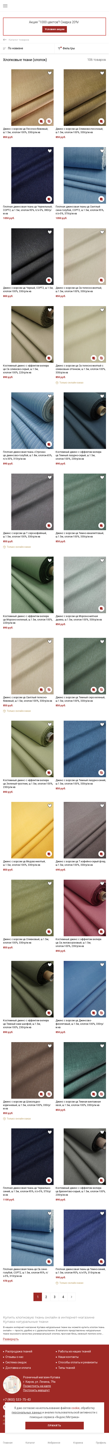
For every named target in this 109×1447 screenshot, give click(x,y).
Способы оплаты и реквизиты (78, 1362)
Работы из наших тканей (74, 1351)
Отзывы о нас (14, 1357)
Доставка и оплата (18, 1367)
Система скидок (16, 1362)
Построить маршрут (36, 1390)
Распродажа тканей (18, 1351)
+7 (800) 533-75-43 (17, 1400)
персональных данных (27, 1412)
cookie (75, 1408)
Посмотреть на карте (37, 1386)
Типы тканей (66, 1367)
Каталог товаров (19, 39)
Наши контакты (68, 1357)
